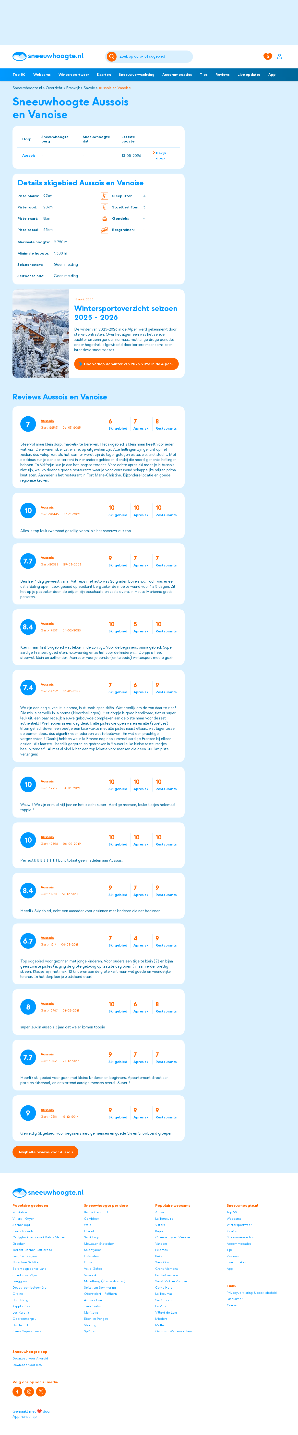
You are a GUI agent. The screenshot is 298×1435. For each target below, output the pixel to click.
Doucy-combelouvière (29, 1287)
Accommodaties (177, 74)
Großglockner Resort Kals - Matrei (38, 1237)
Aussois (29, 155)
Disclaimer (235, 1299)
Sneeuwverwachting (137, 74)
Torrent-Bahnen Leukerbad (32, 1250)
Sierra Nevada (23, 1231)
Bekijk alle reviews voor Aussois (45, 1151)
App (272, 74)
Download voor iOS (27, 1365)
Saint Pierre (164, 1300)
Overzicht (54, 88)
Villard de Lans (166, 1312)
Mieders (161, 1319)
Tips (204, 74)
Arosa (159, 1212)
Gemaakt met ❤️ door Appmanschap (31, 1414)
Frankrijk (73, 88)
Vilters (160, 1225)
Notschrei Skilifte (25, 1262)
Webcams (42, 74)
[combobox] (155, 57)
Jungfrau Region (24, 1256)
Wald (87, 1225)
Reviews (222, 74)
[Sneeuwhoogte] (56, 56)
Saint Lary (91, 1237)
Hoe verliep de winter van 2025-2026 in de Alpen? (126, 364)
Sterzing (90, 1325)
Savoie (89, 88)
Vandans (161, 1244)
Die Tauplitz (21, 1325)
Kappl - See (21, 1306)
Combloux (91, 1219)
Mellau (160, 1325)
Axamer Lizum (94, 1300)
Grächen (18, 1244)
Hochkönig (20, 1300)
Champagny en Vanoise (172, 1237)
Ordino (17, 1294)
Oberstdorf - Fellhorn (100, 1294)
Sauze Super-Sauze (26, 1331)
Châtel (89, 1231)
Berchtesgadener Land (29, 1269)
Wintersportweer (74, 74)
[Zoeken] (155, 57)
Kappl (159, 1231)
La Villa (160, 1306)
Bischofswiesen (166, 1275)
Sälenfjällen (93, 1250)
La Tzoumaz (163, 1294)
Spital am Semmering (100, 1287)
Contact (233, 1305)
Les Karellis (21, 1312)
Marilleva (91, 1312)
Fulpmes (161, 1250)
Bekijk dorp (161, 156)
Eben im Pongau (96, 1319)
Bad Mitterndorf (96, 1212)
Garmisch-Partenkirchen (173, 1331)
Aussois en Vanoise (115, 88)
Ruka (158, 1256)
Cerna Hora (163, 1287)
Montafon (19, 1212)
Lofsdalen (91, 1256)
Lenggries (19, 1281)
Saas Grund (163, 1262)
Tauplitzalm (92, 1306)
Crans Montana (166, 1269)
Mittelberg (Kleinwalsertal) (104, 1281)
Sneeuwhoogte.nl (27, 88)
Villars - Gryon (23, 1219)
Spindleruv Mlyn (24, 1275)
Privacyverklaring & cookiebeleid (252, 1293)
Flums (88, 1262)
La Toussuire (164, 1219)
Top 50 (18, 74)
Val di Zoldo (93, 1269)
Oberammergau (24, 1319)
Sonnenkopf (21, 1225)
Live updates (249, 74)
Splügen (90, 1331)
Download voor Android (30, 1358)
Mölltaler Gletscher (99, 1244)
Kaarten (104, 74)
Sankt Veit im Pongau (171, 1281)
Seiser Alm (92, 1275)
